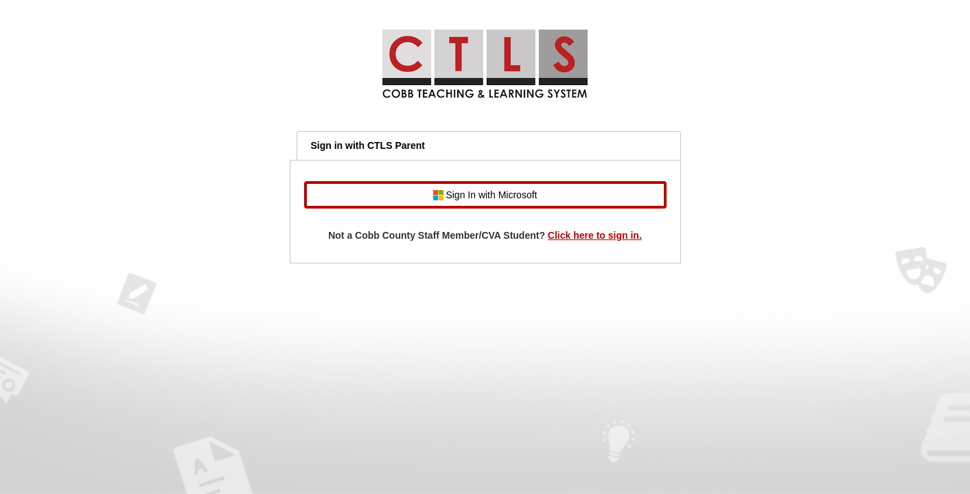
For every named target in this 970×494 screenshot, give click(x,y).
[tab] (489, 145)
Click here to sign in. (595, 235)
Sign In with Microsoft (485, 195)
